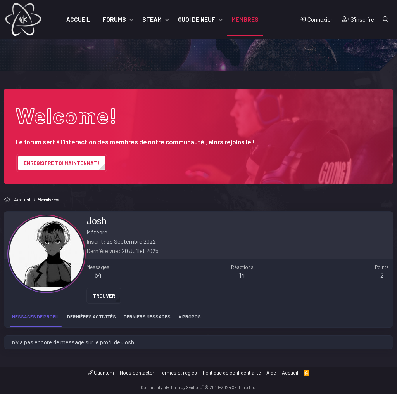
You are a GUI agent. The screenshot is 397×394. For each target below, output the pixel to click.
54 (98, 275)
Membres (245, 19)
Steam (152, 19)
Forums (114, 19)
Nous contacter (137, 373)
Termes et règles (178, 373)
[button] (131, 19)
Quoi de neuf (196, 19)
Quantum (101, 373)
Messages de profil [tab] (35, 316)
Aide (271, 373)
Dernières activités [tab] (91, 316)
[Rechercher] (385, 19)
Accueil (78, 19)
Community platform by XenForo (199, 387)
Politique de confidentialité (232, 373)
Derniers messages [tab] (147, 316)
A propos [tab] (189, 316)
